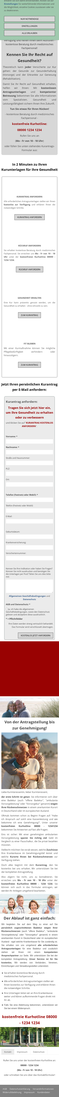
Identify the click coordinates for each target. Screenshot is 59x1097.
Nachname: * (12, 447)
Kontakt (7, 1051)
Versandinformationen (43, 1088)
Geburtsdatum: (13, 531)
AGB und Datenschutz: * (18, 604)
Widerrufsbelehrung (12, 1092)
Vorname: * (11, 436)
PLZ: (8, 468)
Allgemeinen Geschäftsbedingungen (27, 596)
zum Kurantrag (29, 315)
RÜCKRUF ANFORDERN (29, 269)
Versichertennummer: (16, 553)
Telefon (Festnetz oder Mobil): (19, 505)
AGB (5, 1088)
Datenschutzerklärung (20, 1088)
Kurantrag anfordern (29, 217)
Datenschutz (29, 599)
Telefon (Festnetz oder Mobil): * (22, 494)
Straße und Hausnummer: (18, 458)
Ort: (7, 479)
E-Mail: (9, 516)
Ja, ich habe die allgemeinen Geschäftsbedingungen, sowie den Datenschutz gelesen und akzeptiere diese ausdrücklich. (28, 612)
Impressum (22, 1051)
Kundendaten (43, 1092)
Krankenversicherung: (16, 542)
